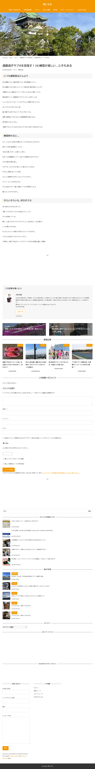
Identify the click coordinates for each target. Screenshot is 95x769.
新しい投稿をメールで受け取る (14, 464)
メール (5, 418)
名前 (4, 409)
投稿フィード (37, 691)
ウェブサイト (19, 316)
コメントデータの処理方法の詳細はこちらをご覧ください (61, 473)
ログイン (36, 688)
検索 (89, 511)
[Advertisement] (47, 271)
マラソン (14, 70)
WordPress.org (38, 697)
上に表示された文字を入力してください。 (15, 448)
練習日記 (20, 70)
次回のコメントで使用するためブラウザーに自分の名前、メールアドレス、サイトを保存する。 (33, 438)
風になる (47, 4)
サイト (4, 428)
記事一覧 (20, 311)
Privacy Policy (14, 756)
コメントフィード (38, 694)
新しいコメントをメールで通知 (14, 459)
